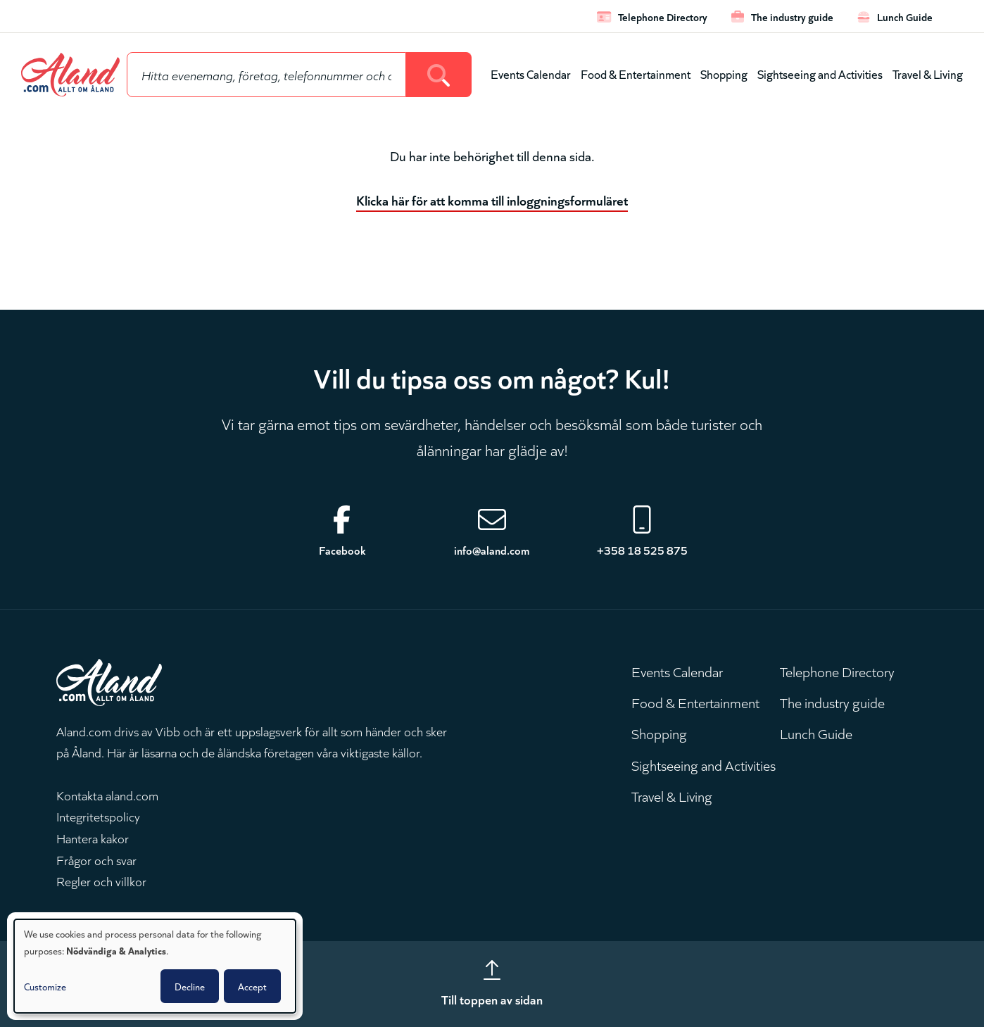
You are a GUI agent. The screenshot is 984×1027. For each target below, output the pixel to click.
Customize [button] (45, 986)
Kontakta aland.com (107, 795)
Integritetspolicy (98, 816)
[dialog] (155, 966)
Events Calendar (531, 73)
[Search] (439, 74)
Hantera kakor (92, 837)
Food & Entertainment (635, 73)
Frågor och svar (96, 859)
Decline (190, 986)
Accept (252, 986)
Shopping (724, 73)
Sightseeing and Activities (820, 73)
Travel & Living (927, 73)
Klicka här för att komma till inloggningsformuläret (492, 199)
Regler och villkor (101, 880)
